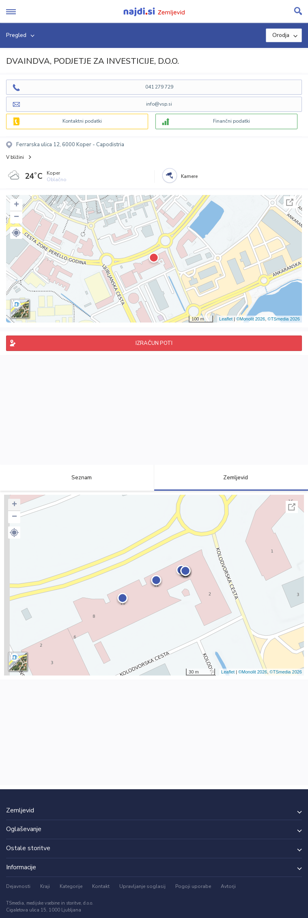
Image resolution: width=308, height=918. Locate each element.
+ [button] (16, 205)
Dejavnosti (18, 886)
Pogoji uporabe (193, 886)
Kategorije (71, 886)
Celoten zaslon (290, 202)
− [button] (16, 217)
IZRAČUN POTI (154, 343)
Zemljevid (231, 477)
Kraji (45, 886)
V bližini (15, 157)
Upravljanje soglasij (142, 886)
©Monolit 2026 (250, 318)
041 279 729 (159, 87)
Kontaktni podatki (82, 121)
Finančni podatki (231, 121)
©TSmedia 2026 (283, 318)
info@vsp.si (159, 104)
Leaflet (226, 318)
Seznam (77, 477)
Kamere (189, 176)
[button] (16, 233)
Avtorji (228, 886)
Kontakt (101, 886)
